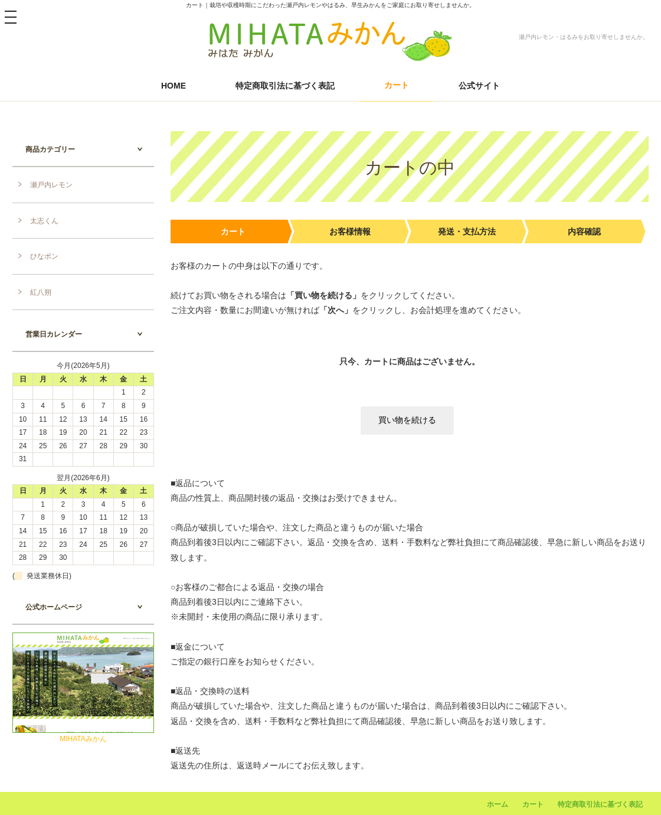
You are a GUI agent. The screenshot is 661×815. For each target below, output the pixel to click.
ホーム (497, 804)
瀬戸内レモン (51, 185)
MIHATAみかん (83, 739)
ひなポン (44, 256)
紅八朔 (40, 292)
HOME (173, 85)
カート (396, 85)
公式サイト (479, 85)
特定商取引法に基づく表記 (285, 85)
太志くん (44, 221)
